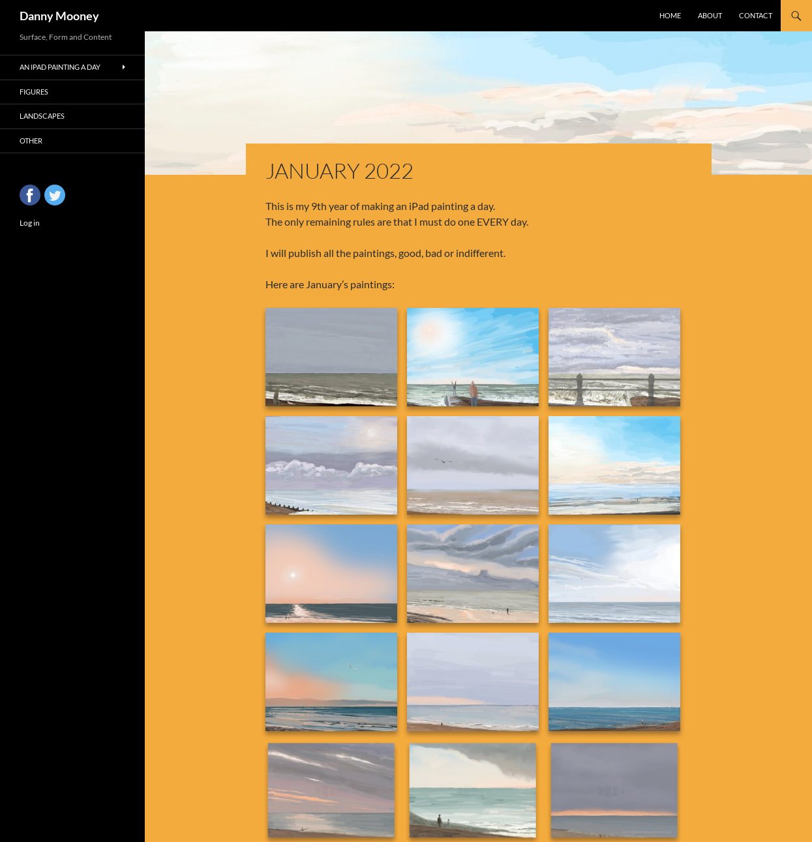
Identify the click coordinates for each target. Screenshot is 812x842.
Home (670, 15)
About (710, 15)
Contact (755, 15)
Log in (30, 223)
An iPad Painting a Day (60, 67)
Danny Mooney (59, 15)
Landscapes (42, 116)
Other (31, 140)
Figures (34, 91)
